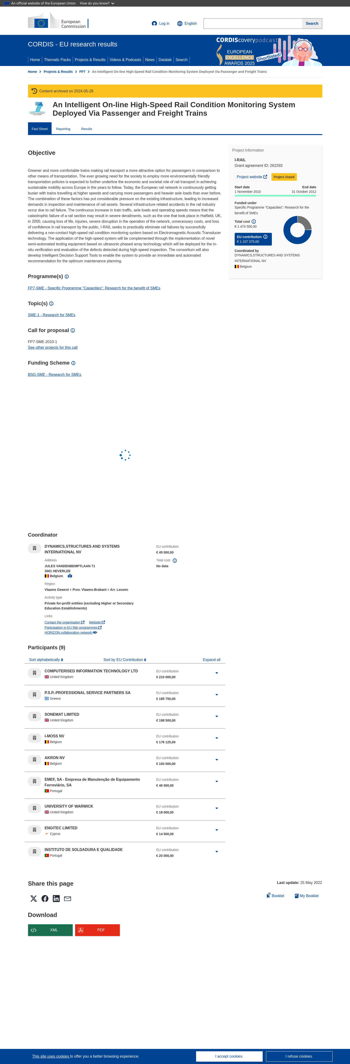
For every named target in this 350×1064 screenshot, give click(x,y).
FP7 (82, 72)
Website (97, 622)
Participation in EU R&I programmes (73, 627)
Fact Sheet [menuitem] (40, 129)
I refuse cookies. (299, 1056)
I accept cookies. (229, 1056)
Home (35, 60)
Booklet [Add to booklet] (275, 895)
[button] (187, 23)
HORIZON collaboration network (71, 632)
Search (182, 60)
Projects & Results (90, 60)
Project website (253, 176)
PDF (101, 930)
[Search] (312, 23)
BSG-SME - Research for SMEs (54, 375)
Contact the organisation (65, 622)
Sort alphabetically (45, 660)
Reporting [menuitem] (63, 129)
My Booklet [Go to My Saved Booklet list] (307, 896)
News (150, 60)
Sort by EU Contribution (123, 660)
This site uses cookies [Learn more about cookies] (51, 1056)
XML (54, 930)
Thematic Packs (57, 60)
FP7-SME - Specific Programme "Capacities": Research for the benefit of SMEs (94, 288)
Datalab (165, 60)
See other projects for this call (53, 347)
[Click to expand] (216, 673)
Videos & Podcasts (125, 60)
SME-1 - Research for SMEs (52, 315)
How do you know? (97, 3)
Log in (160, 23)
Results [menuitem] (86, 129)
